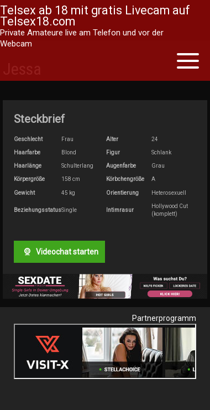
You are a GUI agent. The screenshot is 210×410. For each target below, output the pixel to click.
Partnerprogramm (164, 318)
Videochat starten (59, 251)
